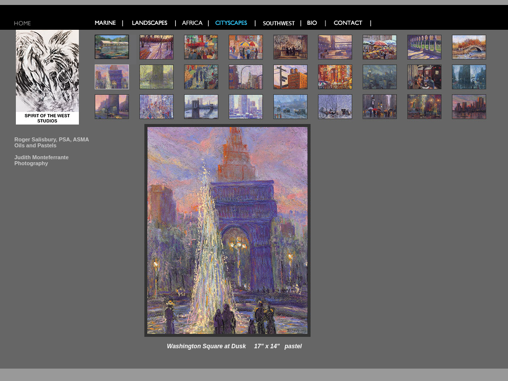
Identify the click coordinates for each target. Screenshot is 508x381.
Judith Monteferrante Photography (41, 160)
